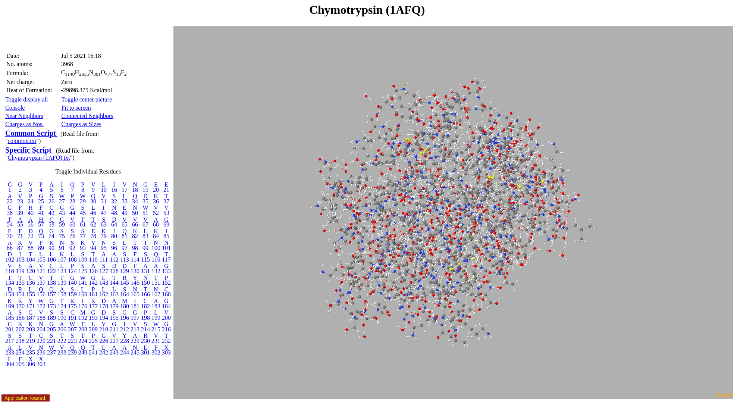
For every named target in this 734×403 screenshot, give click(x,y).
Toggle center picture (87, 99)
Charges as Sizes (81, 124)
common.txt (22, 141)
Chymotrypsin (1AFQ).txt (39, 157)
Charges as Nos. (24, 124)
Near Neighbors (24, 116)
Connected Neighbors (87, 116)
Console (15, 107)
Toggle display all (26, 99)
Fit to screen (76, 107)
